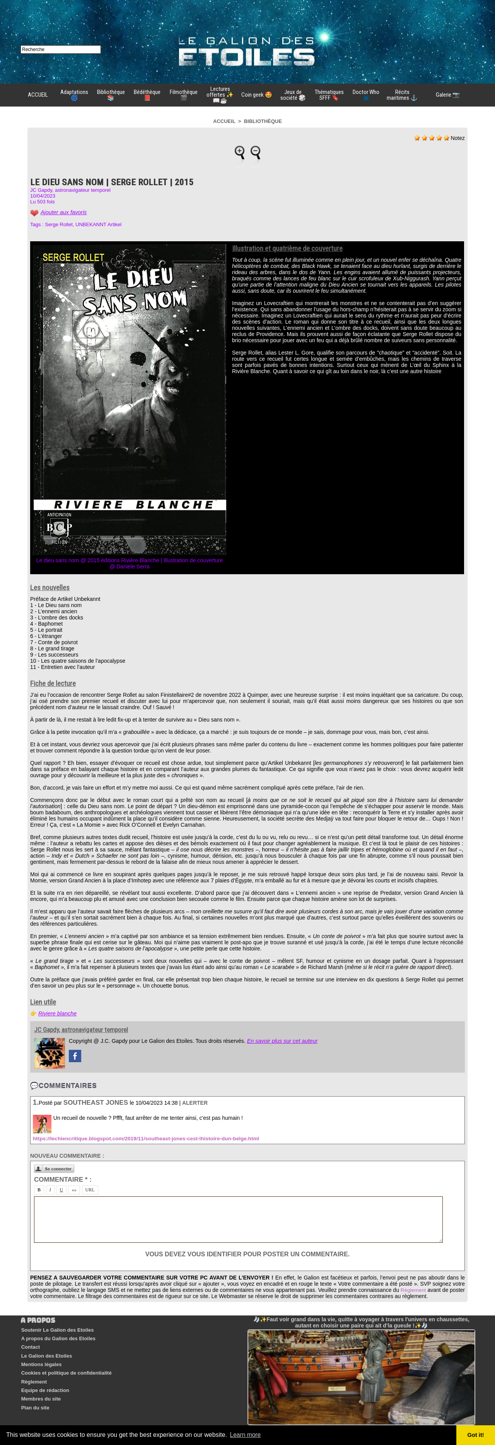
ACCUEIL (38, 94)
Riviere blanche (57, 1013)
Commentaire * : (63, 1179)
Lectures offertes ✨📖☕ (220, 94)
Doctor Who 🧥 (366, 95)
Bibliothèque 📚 (111, 95)
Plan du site (34, 1395)
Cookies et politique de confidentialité (65, 1366)
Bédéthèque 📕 (147, 95)
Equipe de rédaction (44, 1381)
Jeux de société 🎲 (293, 95)
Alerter (195, 1103)
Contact (29, 1344)
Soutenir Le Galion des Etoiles (56, 1329)
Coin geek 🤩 (256, 94)
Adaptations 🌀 (74, 95)
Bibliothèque (263, 121)
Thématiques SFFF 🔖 (329, 95)
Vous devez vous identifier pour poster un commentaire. (247, 1254)
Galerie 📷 (448, 94)
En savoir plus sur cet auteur (281, 1041)
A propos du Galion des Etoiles (57, 1336)
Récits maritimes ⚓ (402, 95)
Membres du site (40, 1388)
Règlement (428, 1290)
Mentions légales (40, 1358)
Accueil (224, 121)
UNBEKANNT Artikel (98, 224)
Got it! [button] (476, 1435)
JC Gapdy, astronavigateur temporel (70, 190)
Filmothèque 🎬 (184, 95)
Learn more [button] (246, 1434)
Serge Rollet (59, 224)
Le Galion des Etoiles (45, 1351)
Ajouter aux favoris (63, 212)
